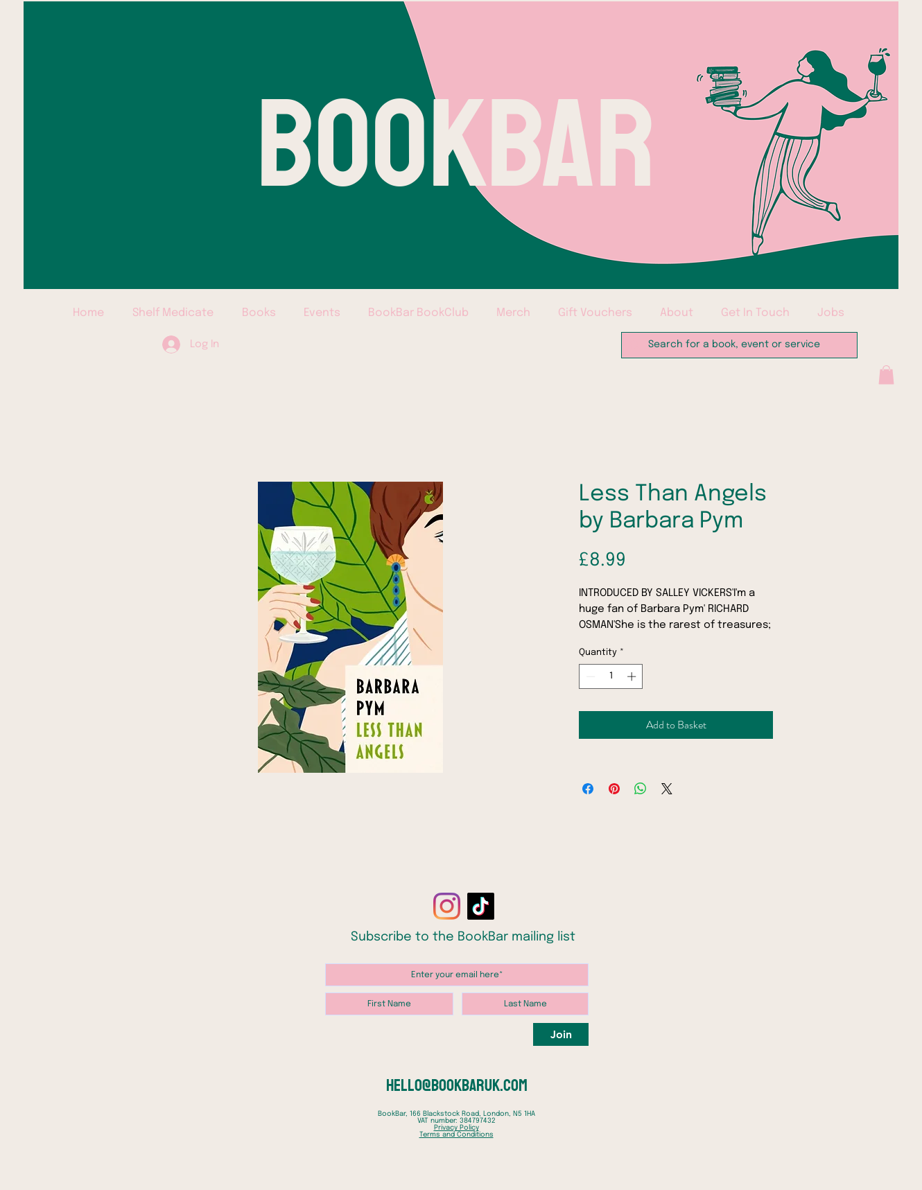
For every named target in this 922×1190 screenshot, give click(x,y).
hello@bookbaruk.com (457, 1085)
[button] (886, 374)
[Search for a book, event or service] (738, 345)
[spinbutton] (611, 676)
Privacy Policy (456, 1127)
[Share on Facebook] (588, 788)
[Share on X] (667, 788)
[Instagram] (446, 906)
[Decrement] (589, 676)
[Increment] (633, 676)
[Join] (561, 1034)
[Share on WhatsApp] (640, 788)
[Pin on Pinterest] (614, 788)
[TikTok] (480, 906)
